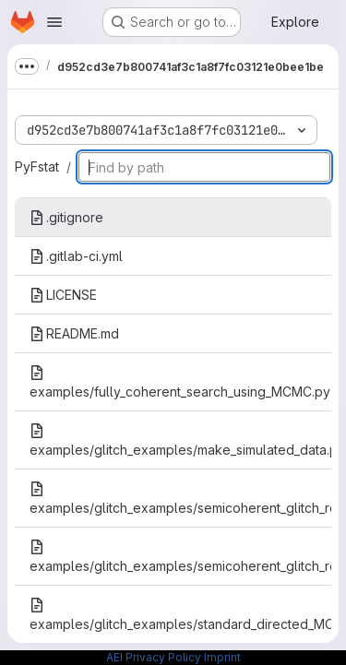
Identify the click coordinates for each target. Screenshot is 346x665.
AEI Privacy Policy (153, 657)
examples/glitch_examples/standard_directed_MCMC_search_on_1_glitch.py (180, 615)
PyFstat (37, 166)
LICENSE (63, 295)
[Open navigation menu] (54, 22)
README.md (74, 333)
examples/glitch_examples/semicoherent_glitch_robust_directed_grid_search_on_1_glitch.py (180, 557)
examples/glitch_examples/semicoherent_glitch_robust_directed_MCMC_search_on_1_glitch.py (180, 498)
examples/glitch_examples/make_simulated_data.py (180, 440)
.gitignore (66, 217)
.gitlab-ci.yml (76, 256)
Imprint (222, 657)
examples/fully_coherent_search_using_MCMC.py (180, 382)
